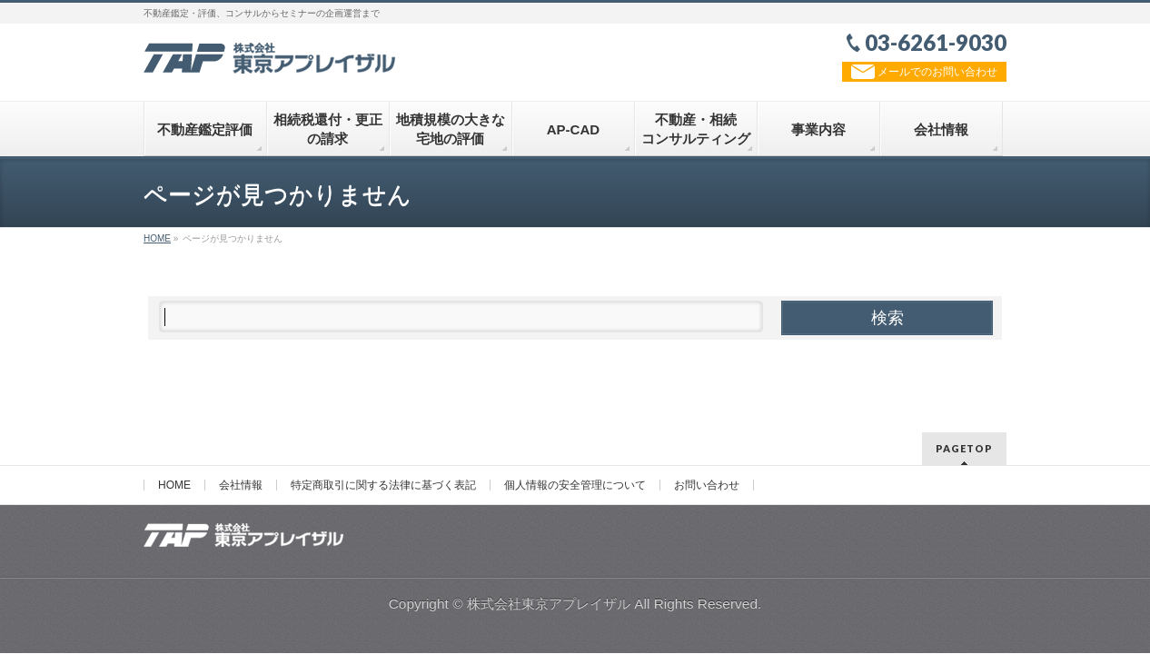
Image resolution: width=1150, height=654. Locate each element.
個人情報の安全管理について (575, 485)
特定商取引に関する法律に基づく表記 (383, 485)
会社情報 (241, 485)
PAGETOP (964, 448)
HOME (174, 485)
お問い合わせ (706, 485)
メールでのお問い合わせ (924, 71)
